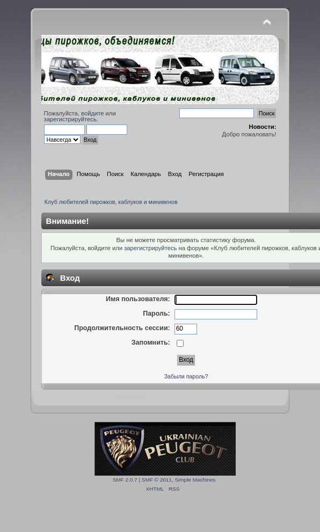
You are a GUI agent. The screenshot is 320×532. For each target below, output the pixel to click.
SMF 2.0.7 (125, 480)
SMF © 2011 (157, 480)
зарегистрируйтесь (70, 119)
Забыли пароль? (186, 376)
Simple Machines (194, 480)
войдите (92, 113)
